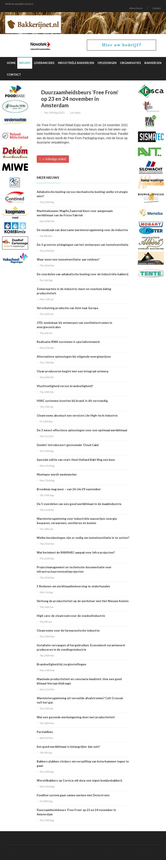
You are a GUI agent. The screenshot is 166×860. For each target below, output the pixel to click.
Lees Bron (75, 112)
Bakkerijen (152, 63)
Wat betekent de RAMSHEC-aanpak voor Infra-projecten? (76, 552)
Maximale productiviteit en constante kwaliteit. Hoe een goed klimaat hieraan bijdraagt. (79, 681)
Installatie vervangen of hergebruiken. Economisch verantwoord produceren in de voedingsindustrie (81, 647)
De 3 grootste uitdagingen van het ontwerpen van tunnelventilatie (82, 244)
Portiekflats (45, 732)
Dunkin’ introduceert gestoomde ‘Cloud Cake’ (68, 445)
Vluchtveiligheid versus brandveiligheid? (65, 386)
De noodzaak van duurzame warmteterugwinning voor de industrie (82, 230)
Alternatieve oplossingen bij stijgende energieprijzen (74, 356)
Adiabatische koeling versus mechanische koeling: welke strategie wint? (82, 194)
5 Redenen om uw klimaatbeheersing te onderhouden (73, 586)
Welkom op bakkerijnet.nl (19, 3)
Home (11, 63)
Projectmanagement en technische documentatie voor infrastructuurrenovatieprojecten (74, 569)
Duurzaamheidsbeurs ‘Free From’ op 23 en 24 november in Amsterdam (76, 812)
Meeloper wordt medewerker (57, 474)
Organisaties (130, 63)
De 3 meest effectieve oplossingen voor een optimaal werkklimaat (82, 430)
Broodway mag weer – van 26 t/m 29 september (69, 489)
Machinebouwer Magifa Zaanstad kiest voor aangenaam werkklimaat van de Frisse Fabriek (75, 213)
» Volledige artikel (53, 159)
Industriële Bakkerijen (76, 63)
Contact (156, 8)
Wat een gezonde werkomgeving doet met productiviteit (76, 717)
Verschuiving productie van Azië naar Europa (67, 308)
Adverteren (136, 8)
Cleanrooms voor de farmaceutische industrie (68, 630)
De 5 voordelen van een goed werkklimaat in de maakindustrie (79, 504)
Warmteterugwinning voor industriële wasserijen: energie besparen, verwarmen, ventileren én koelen (77, 521)
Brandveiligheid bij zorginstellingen (61, 664)
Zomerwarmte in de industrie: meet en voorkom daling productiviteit (74, 291)
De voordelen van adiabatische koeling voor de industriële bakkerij (82, 274)
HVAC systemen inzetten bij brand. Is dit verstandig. (72, 400)
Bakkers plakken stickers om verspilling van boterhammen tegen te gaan (83, 763)
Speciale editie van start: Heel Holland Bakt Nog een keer (76, 459)
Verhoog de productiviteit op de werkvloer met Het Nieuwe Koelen (83, 601)
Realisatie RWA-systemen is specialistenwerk (68, 342)
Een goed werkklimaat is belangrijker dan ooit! (68, 746)
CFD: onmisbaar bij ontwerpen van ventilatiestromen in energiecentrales (74, 325)
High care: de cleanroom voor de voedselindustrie (71, 615)
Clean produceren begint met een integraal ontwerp (73, 371)
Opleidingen (107, 63)
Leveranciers (44, 63)
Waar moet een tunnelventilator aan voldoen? (68, 259)
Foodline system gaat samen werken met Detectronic (73, 795)
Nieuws (24, 63)
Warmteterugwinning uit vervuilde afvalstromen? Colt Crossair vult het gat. (80, 700)
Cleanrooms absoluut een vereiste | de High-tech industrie (77, 415)
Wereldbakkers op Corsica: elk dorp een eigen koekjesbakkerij (79, 780)
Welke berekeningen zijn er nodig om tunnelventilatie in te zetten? (83, 537)
